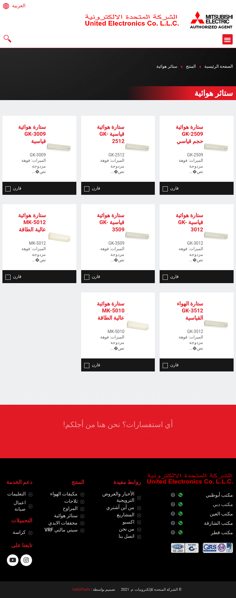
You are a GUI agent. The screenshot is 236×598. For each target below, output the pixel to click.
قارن (171, 188)
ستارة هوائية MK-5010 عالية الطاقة (110, 310)
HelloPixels (81, 589)
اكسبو (128, 522)
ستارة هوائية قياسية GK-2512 (110, 134)
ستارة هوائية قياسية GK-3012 (189, 222)
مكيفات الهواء (64, 494)
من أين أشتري (120, 507)
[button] (227, 39)
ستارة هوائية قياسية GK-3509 (110, 222)
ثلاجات (71, 501)
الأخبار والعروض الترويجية (118, 497)
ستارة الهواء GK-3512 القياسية (190, 310)
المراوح (70, 508)
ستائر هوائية (66, 515)
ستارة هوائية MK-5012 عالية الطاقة (32, 222)
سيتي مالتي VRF (61, 530)
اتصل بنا (126, 536)
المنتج (191, 66)
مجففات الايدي (63, 523)
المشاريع (125, 515)
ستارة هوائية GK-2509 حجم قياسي (189, 134)
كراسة (19, 532)
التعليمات (16, 494)
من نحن (126, 529)
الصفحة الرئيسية (218, 66)
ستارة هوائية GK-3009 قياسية (32, 134)
